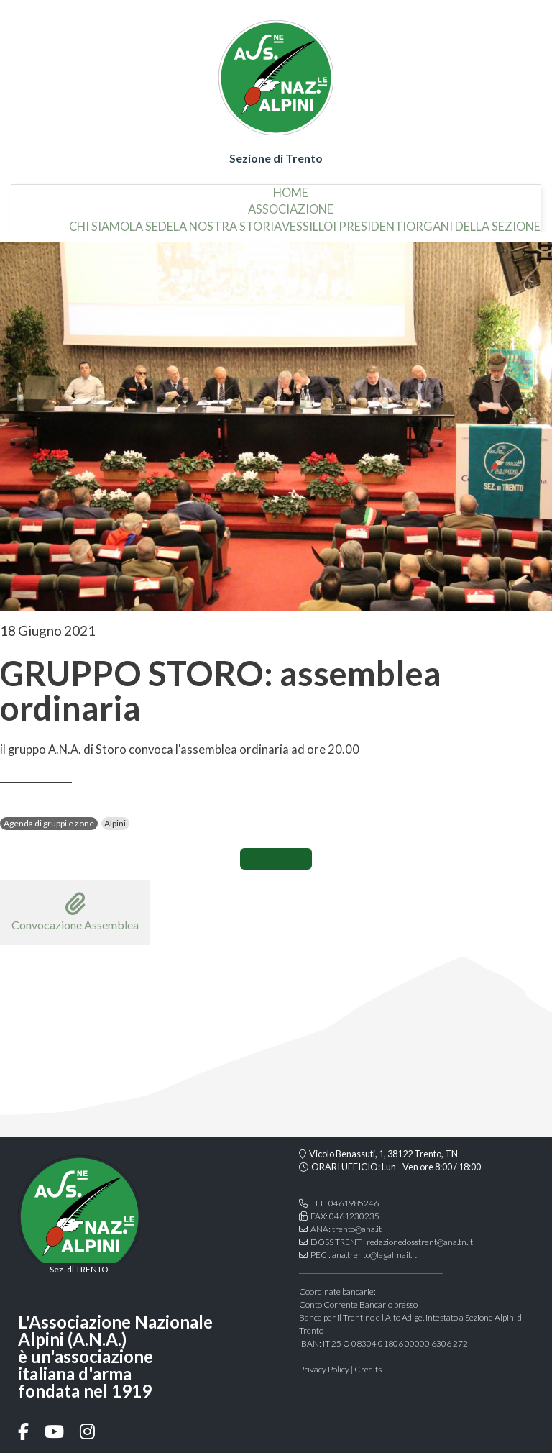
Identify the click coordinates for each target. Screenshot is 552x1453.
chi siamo (99, 221)
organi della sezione (473, 221)
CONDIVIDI (276, 859)
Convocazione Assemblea (75, 912)
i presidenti (369, 221)
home (290, 187)
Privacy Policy (324, 1369)
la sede (151, 221)
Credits (368, 1369)
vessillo (307, 221)
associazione (291, 204)
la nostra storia (227, 221)
